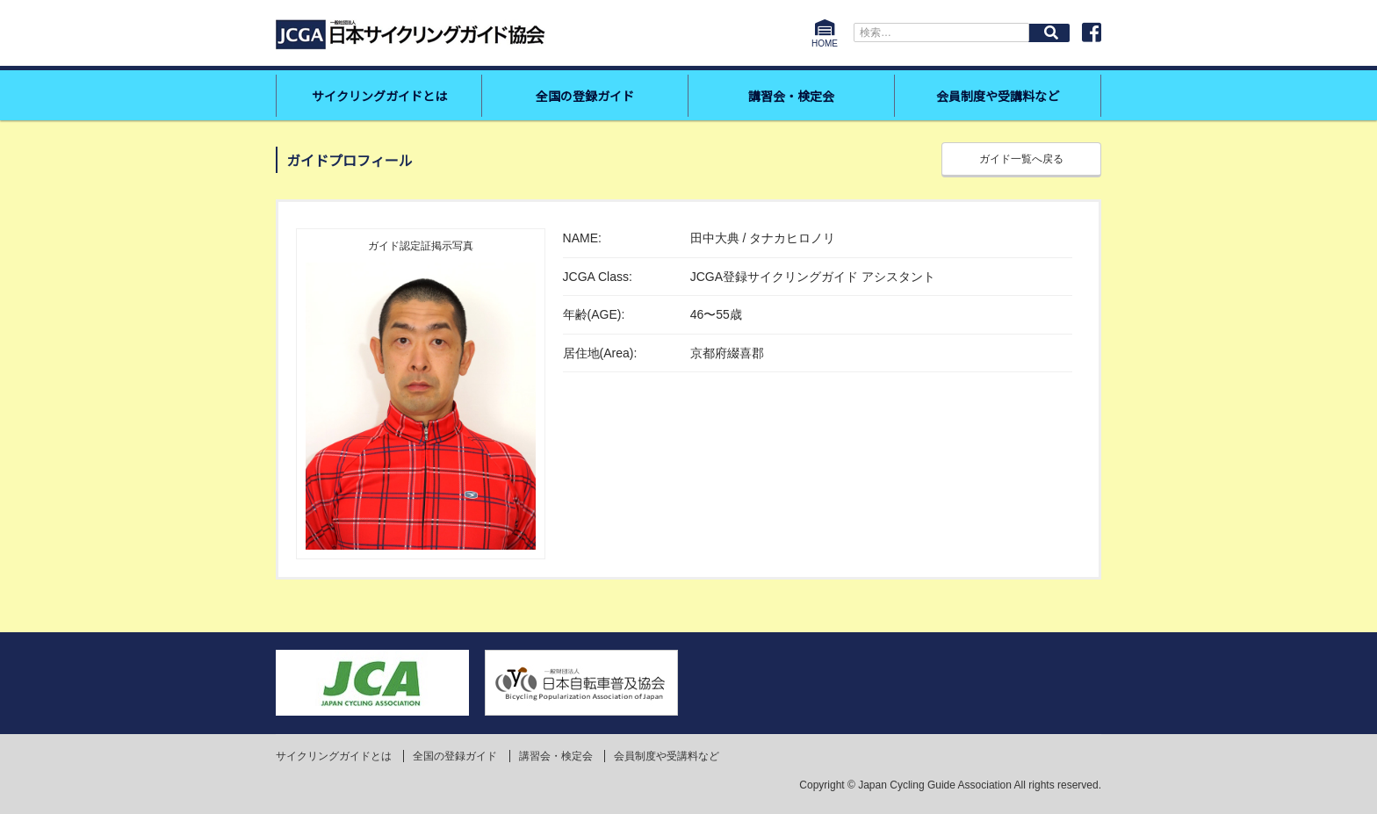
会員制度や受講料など (997, 95)
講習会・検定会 (791, 95)
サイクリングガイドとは (379, 95)
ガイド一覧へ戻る (1021, 159)
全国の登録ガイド (585, 95)
